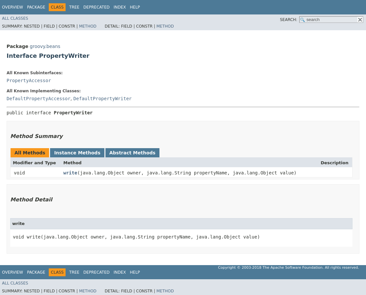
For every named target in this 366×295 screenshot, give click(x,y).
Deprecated (96, 7)
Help (135, 7)
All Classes (15, 18)
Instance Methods (77, 152)
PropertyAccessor (29, 80)
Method (88, 26)
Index (120, 7)
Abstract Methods (132, 152)
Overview (12, 7)
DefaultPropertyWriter (102, 98)
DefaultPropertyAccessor (38, 98)
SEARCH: (288, 19)
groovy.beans (45, 46)
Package (36, 7)
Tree (74, 7)
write (70, 172)
